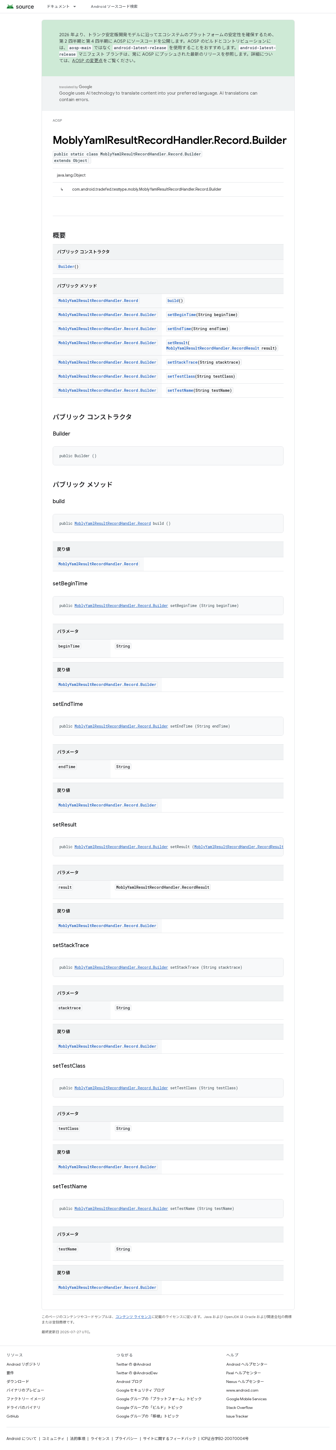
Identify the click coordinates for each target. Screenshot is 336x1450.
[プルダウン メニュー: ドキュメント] (77, 6)
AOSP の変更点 (87, 61)
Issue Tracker (237, 1416)
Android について (21, 1438)
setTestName (180, 390)
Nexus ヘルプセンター (245, 1381)
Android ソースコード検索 (114, 6)
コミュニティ (53, 1438)
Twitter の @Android (133, 1364)
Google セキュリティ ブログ (140, 1390)
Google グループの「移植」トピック (147, 1416)
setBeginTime (182, 314)
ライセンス (100, 1438)
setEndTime (179, 328)
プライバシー (126, 1438)
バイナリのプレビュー (25, 1390)
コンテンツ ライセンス (133, 1317)
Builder (66, 266)
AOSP (57, 120)
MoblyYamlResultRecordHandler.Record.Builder (107, 314)
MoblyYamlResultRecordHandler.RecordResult (212, 348)
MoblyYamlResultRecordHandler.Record (98, 300)
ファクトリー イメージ (25, 1398)
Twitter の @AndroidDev (137, 1373)
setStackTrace (183, 362)
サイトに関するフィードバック (169, 1438)
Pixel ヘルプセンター (243, 1373)
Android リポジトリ (23, 1364)
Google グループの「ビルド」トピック (149, 1407)
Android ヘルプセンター (247, 1364)
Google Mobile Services (246, 1398)
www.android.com (242, 1390)
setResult (178, 342)
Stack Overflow (239, 1407)
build (173, 300)
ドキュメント (58, 6)
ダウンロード (17, 1381)
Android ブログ (129, 1381)
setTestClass (181, 376)
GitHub (12, 1416)
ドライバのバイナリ (23, 1407)
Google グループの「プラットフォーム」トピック (159, 1398)
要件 (10, 1373)
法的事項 (77, 1438)
